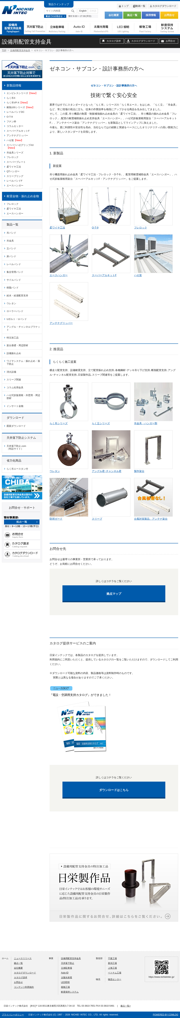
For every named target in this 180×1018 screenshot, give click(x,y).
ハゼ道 (15, 140)
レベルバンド (14, 264)
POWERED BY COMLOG (165, 1014)
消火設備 (11, 371)
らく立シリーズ (101, 423)
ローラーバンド (15, 311)
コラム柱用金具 (15, 387)
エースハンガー (15, 185)
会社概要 (114, 15)
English (83, 11)
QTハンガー (13, 171)
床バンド (11, 256)
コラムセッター (15, 126)
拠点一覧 (132, 15)
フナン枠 (11, 121)
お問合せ (169, 15)
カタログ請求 (114, 41)
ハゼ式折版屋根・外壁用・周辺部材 (23, 397)
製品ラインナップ (58, 4)
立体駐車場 (66, 968)
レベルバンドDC (15, 112)
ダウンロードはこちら (114, 790)
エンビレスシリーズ (22, 93)
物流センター (114, 979)
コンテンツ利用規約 (24, 987)
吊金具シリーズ (15, 152)
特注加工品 (13, 337)
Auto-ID (65, 972)
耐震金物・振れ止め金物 (23, 196)
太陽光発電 (66, 977)
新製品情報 (14, 85)
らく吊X (11, 98)
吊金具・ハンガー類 (145, 423)
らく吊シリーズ (59, 423)
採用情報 (151, 15)
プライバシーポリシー (13, 1014)
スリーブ (97, 518)
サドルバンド (14, 280)
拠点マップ (114, 593)
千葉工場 (112, 958)
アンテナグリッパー (17, 135)
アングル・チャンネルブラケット (23, 328)
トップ (123, 6)
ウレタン (11, 303)
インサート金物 (15, 406)
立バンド (11, 248)
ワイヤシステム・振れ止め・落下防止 (23, 362)
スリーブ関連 (14, 379)
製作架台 (139, 471)
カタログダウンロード (163, 6)
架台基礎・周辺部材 (17, 345)
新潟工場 (112, 963)
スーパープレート (16, 162)
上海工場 (112, 968)
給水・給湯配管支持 (17, 295)
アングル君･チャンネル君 (106, 471)
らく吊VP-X (18, 102)
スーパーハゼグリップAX (20, 146)
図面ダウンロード (16, 426)
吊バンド (11, 232)
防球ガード (56, 518)
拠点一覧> (125, 1006)
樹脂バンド (13, 287)
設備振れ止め (14, 353)
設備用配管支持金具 (20, 50)
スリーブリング (15, 176)
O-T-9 (10, 116)
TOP (4, 50)
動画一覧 (139, 6)
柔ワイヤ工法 (14, 166)
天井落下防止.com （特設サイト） (16, 447)
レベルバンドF (14, 180)
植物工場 (65, 987)
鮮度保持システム (70, 992)
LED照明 (65, 982)
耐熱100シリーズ (21, 107)
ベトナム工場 (114, 972)
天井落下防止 (67, 963)
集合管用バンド (15, 272)
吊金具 (10, 240)
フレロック (13, 157)
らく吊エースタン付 (17, 468)
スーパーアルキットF (18, 131)
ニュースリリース (23, 958)
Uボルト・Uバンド (17, 319)
